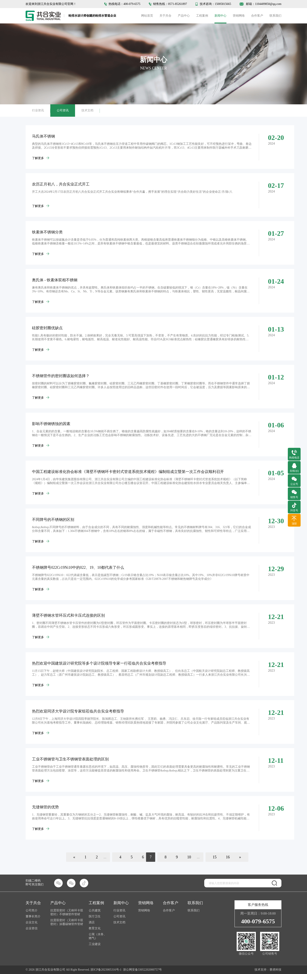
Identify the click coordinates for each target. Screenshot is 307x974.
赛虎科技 (275, 969)
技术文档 (87, 110)
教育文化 (95, 928)
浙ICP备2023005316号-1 (105, 969)
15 (215, 857)
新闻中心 (220, 15)
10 (189, 857)
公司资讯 (63, 110)
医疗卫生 (95, 916)
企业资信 (32, 928)
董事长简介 (33, 916)
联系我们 (275, 15)
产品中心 (184, 15)
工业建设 (95, 944)
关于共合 (165, 15)
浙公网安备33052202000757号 (142, 969)
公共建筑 (95, 910)
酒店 (92, 922)
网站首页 (147, 15)
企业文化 (32, 922)
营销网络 (239, 15)
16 (228, 857)
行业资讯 (38, 110)
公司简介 (32, 910)
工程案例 (202, 15)
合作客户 (257, 15)
